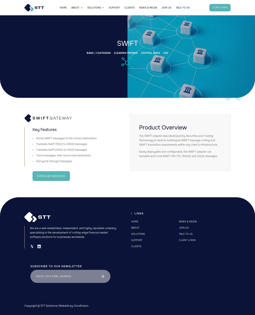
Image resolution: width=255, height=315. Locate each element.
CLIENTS (130, 7)
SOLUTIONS (138, 234)
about (135, 227)
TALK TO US (183, 7)
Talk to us (186, 234)
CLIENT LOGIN (220, 7)
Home (63, 7)
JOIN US (166, 7)
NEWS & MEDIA (148, 7)
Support (114, 7)
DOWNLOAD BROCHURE (51, 176)
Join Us (184, 227)
